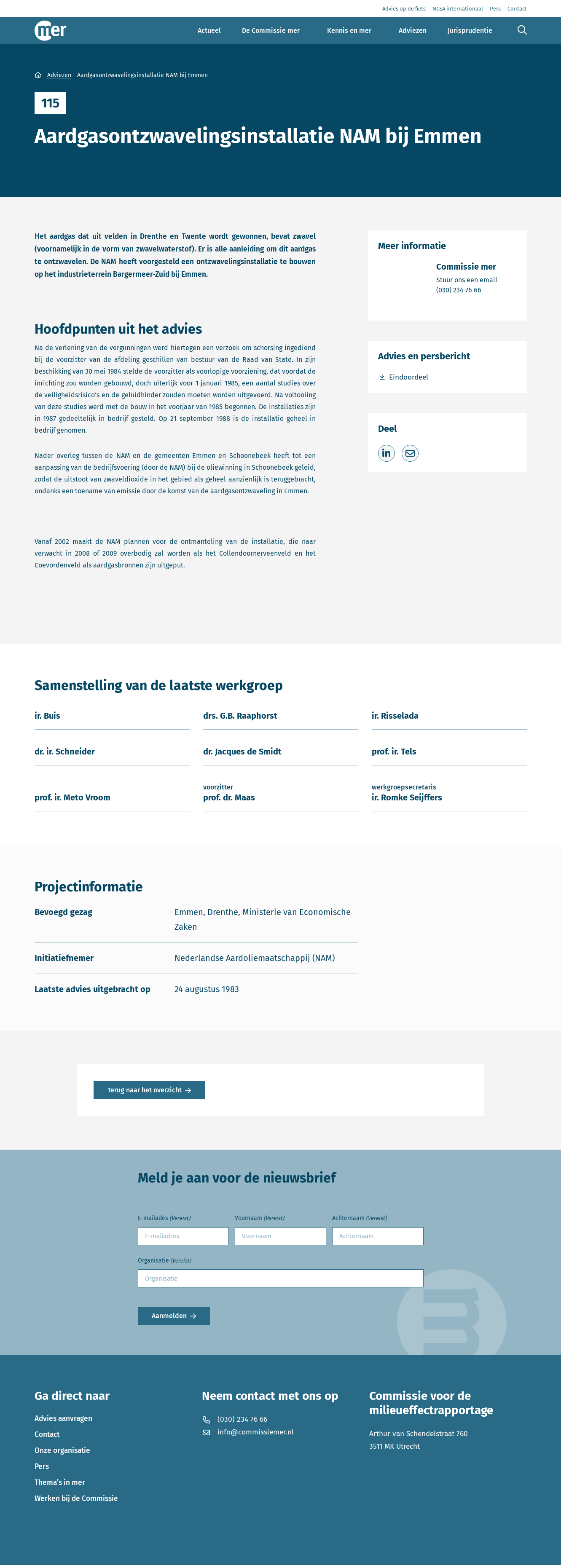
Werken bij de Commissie (76, 1498)
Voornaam (259, 1218)
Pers (42, 1466)
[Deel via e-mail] (410, 453)
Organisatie (164, 1261)
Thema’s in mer (60, 1482)
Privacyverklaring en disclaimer (83, 1553)
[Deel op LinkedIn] (386, 453)
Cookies (150, 1553)
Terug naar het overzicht (144, 1090)
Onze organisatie (62, 1450)
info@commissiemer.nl (248, 1432)
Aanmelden (169, 1316)
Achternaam (359, 1218)
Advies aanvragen (63, 1418)
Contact (47, 1434)
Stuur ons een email (466, 279)
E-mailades (164, 1218)
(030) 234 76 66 (466, 289)
